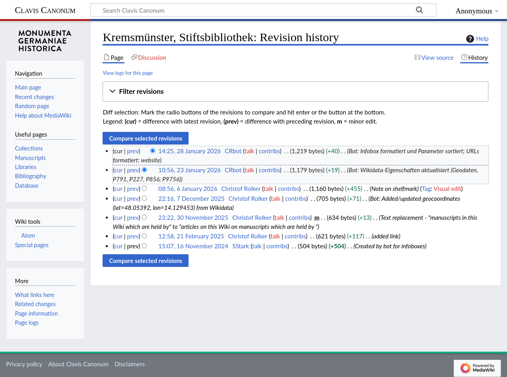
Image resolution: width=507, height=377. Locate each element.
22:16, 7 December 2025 (191, 198)
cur (118, 169)
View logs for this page (127, 73)
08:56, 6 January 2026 (187, 188)
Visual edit (447, 188)
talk (249, 150)
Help (476, 39)
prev (133, 150)
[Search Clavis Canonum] (263, 10)
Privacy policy (24, 363)
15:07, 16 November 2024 (193, 245)
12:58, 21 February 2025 (191, 236)
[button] (295, 92)
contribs (269, 150)
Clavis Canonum (45, 10)
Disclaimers (129, 363)
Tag (426, 188)
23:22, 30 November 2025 (193, 217)
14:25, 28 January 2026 (189, 150)
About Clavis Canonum (78, 363)
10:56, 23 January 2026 (189, 169)
